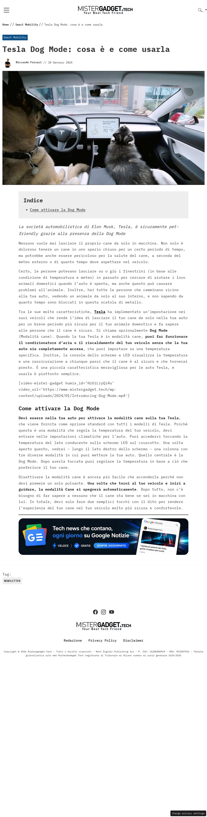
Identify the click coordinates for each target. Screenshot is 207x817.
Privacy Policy (102, 640)
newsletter (12, 581)
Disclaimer (133, 640)
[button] (202, 10)
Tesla (99, 311)
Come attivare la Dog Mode (58, 209)
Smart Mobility (15, 37)
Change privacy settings (188, 813)
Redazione (73, 640)
